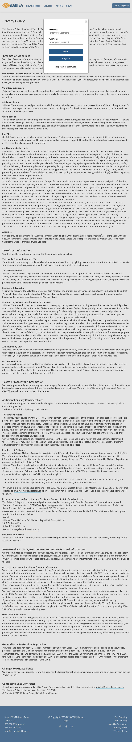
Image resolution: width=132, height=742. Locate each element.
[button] (86, 21)
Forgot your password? (66, 66)
